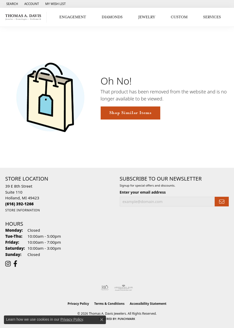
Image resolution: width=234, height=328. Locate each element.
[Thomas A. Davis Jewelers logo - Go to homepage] (25, 17)
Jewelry (146, 17)
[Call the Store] (19, 203)
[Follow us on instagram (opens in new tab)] (8, 264)
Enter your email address (143, 192)
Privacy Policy (78, 303)
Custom (179, 17)
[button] (11, 4)
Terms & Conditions (109, 303)
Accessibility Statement (148, 303)
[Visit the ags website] (123, 288)
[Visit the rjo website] (105, 288)
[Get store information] (22, 210)
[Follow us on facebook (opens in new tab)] (15, 264)
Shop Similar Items (130, 112)
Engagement (72, 17)
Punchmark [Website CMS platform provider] (126, 319)
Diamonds (112, 17)
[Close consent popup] (101, 319)
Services (212, 17)
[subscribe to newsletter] (222, 201)
